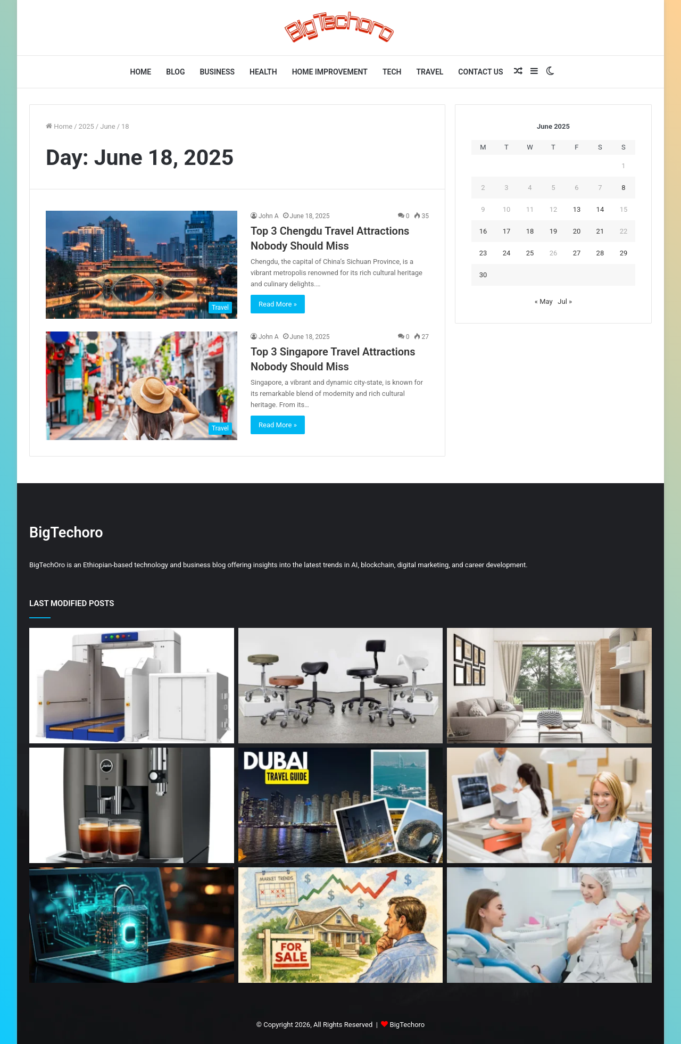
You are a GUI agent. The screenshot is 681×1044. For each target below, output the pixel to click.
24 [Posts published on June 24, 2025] (507, 253)
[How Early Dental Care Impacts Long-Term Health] (549, 805)
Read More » (278, 304)
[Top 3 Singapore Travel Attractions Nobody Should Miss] (141, 386)
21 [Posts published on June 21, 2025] (600, 231)
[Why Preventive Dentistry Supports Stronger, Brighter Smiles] (549, 925)
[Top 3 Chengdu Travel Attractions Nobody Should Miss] (141, 265)
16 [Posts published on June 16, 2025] (483, 231)
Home (141, 72)
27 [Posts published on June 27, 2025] (577, 253)
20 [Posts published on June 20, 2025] (577, 231)
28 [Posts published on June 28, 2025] (600, 253)
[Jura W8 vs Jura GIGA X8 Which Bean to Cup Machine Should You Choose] (131, 805)
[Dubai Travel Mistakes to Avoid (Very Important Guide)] (340, 805)
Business (217, 72)
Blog (175, 72)
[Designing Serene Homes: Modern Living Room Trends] (549, 685)
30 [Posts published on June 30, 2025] (483, 275)
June (107, 126)
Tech (392, 72)
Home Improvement (330, 72)
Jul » (565, 301)
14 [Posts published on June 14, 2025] (600, 209)
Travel (430, 72)
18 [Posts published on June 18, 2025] (530, 231)
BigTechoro (407, 1025)
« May (544, 301)
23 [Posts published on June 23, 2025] (483, 253)
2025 (86, 126)
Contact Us (480, 72)
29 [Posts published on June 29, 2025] (624, 253)
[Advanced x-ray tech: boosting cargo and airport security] (131, 685)
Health (263, 72)
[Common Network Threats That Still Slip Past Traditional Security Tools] (131, 925)
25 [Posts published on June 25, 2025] (530, 253)
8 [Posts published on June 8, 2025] (623, 188)
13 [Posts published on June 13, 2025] (577, 209)
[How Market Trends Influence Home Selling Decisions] (340, 925)
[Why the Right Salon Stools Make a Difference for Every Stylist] (340, 685)
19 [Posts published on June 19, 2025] (554, 231)
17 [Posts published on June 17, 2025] (507, 231)
